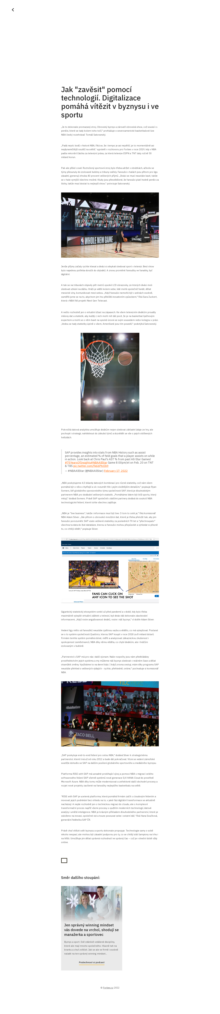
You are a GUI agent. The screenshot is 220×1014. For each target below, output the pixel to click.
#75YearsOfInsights (78, 462)
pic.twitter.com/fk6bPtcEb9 (90, 466)
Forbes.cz (108, 987)
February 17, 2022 (116, 471)
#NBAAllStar (99, 462)
